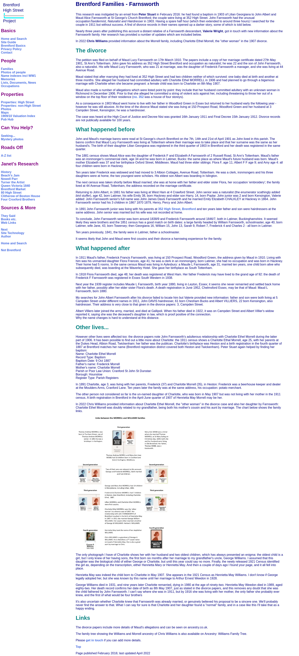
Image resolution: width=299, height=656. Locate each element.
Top (78, 646)
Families (7, 69)
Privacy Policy (11, 49)
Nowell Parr (9, 178)
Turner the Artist (13, 182)
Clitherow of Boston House (20, 196)
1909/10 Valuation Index (18, 116)
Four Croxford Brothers (18, 199)
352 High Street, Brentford (177, 209)
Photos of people (13, 72)
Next (4, 229)
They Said (8, 215)
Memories (8, 79)
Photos (6, 109)
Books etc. (8, 219)
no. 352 (138, 97)
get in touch (94, 640)
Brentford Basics (13, 45)
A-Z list (6, 155)
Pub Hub (7, 119)
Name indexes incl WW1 (18, 75)
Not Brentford (11, 250)
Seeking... (8, 135)
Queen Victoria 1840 (15, 185)
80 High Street (11, 192)
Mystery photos (12, 139)
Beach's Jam (10, 175)
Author (6, 236)
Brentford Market (13, 189)
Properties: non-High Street (21, 105)
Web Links (8, 222)
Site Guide (8, 42)
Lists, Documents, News (18, 82)
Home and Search (14, 38)
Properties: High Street (17, 102)
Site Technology (12, 233)
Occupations (10, 86)
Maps (5, 112)
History (6, 172)
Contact (6, 52)
